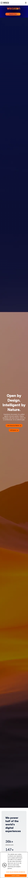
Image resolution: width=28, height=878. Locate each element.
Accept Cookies (16, 875)
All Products (14, 430)
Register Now (13, 14)
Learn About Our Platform (14, 425)
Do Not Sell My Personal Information (15, 871)
